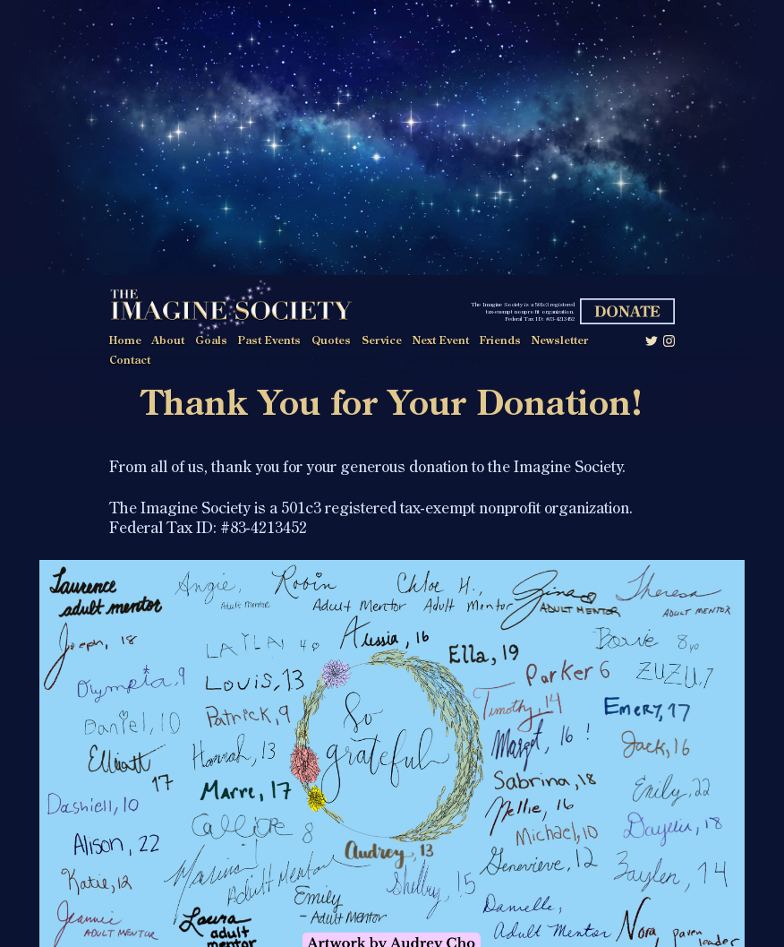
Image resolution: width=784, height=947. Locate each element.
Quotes (331, 341)
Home (125, 341)
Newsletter (560, 341)
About (168, 341)
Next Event (441, 341)
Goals (211, 341)
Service (382, 341)
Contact (129, 361)
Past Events (269, 341)
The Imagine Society (231, 308)
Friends (500, 341)
